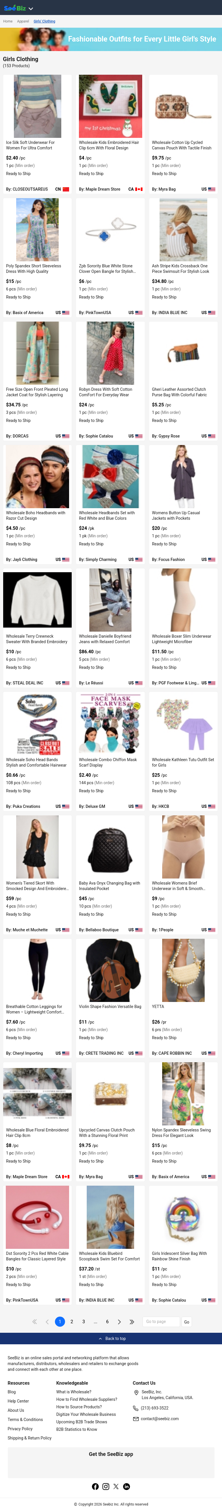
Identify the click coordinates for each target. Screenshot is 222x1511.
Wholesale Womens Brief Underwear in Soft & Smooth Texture (177, 888)
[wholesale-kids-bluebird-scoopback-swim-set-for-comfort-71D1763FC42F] (110, 1217)
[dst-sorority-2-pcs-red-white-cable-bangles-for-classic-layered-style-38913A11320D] (37, 1217)
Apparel (23, 21)
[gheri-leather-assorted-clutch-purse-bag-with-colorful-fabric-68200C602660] (183, 353)
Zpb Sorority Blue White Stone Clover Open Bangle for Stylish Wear (106, 271)
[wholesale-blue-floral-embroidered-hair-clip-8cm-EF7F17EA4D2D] (37, 1093)
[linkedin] (126, 1487)
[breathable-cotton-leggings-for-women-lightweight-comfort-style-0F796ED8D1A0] (37, 970)
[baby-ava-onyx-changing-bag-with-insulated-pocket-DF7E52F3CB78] (110, 847)
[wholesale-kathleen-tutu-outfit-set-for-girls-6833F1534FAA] (183, 723)
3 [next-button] (83, 1321)
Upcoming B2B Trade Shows (81, 1422)
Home (7, 21)
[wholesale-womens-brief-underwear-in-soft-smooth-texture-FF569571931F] (183, 847)
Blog (12, 1392)
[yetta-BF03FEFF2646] (183, 970)
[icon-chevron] (47, 1322)
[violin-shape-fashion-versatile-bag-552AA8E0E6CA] (110, 970)
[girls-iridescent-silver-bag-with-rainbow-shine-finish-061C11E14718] (183, 1217)
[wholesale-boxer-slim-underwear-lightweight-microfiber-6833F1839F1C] (183, 600)
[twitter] (116, 1487)
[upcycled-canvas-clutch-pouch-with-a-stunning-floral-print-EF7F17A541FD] (110, 1093)
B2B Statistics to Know (76, 1429)
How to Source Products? (79, 1407)
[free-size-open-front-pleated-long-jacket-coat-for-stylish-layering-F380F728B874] (37, 353)
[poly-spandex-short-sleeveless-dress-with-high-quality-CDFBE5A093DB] (37, 229)
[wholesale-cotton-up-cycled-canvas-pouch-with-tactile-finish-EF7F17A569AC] (183, 106)
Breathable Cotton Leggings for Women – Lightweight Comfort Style (34, 1012)
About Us (16, 1410)
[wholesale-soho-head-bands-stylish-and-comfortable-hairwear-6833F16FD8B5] (37, 723)
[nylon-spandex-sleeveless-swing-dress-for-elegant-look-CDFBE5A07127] (183, 1093)
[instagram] (105, 1487)
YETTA (158, 1006)
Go (186, 1322)
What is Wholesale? (73, 1392)
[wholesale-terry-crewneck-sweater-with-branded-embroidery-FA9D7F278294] (37, 600)
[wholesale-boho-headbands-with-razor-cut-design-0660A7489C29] (37, 476)
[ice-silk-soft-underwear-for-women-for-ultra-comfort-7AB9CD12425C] (37, 106)
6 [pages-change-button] (107, 1321)
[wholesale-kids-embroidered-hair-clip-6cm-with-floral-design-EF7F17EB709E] (110, 106)
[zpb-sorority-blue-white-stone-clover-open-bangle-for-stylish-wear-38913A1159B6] (110, 229)
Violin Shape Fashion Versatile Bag (110, 1006)
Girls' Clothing (44, 21)
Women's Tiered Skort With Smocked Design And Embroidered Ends (37, 888)
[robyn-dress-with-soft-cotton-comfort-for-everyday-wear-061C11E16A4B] (110, 353)
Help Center (18, 1401)
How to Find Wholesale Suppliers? (86, 1399)
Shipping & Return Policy (30, 1438)
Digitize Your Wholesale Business (86, 1414)
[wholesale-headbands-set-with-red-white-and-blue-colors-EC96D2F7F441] (110, 476)
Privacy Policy (20, 1428)
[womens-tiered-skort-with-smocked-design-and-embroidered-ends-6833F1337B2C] (37, 847)
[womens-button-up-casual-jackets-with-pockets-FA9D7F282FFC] (183, 476)
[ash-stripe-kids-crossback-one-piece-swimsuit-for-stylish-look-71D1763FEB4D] (183, 229)
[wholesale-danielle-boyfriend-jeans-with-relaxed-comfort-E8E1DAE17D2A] (110, 600)
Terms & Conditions (25, 1419)
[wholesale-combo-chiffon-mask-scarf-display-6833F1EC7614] (110, 723)
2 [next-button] (72, 1321)
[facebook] (95, 1487)
